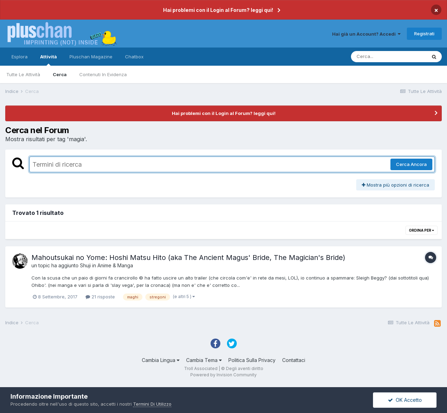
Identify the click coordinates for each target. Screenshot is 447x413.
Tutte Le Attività (23, 74)
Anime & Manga (115, 265)
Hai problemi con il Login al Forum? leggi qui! (218, 10)
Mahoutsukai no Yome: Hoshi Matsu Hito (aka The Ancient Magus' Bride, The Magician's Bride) (188, 257)
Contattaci (293, 360)
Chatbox (134, 56)
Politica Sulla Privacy (252, 360)
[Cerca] (388, 56)
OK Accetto (405, 400)
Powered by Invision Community (223, 374)
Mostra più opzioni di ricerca (395, 185)
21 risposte (100, 296)
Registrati (424, 33)
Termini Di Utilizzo (152, 404)
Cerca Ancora (411, 164)
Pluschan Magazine (90, 56)
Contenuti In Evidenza (103, 74)
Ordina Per (421, 230)
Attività (48, 60)
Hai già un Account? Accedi (366, 34)
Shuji (85, 265)
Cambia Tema (204, 360)
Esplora (20, 56)
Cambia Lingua (160, 360)
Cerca (60, 74)
